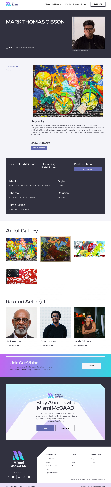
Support (98, 4)
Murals (68, 4)
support (65, 428)
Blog (73, 466)
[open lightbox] (68, 91)
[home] (12, 4)
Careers (93, 466)
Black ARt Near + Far (52, 466)
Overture (87, 169)
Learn (73, 462)
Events (76, 4)
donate (91, 366)
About (47, 4)
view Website (39, 148)
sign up (45, 428)
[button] (57, 4)
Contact (93, 462)
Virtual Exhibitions (51, 459)
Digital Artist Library (51, 472)
